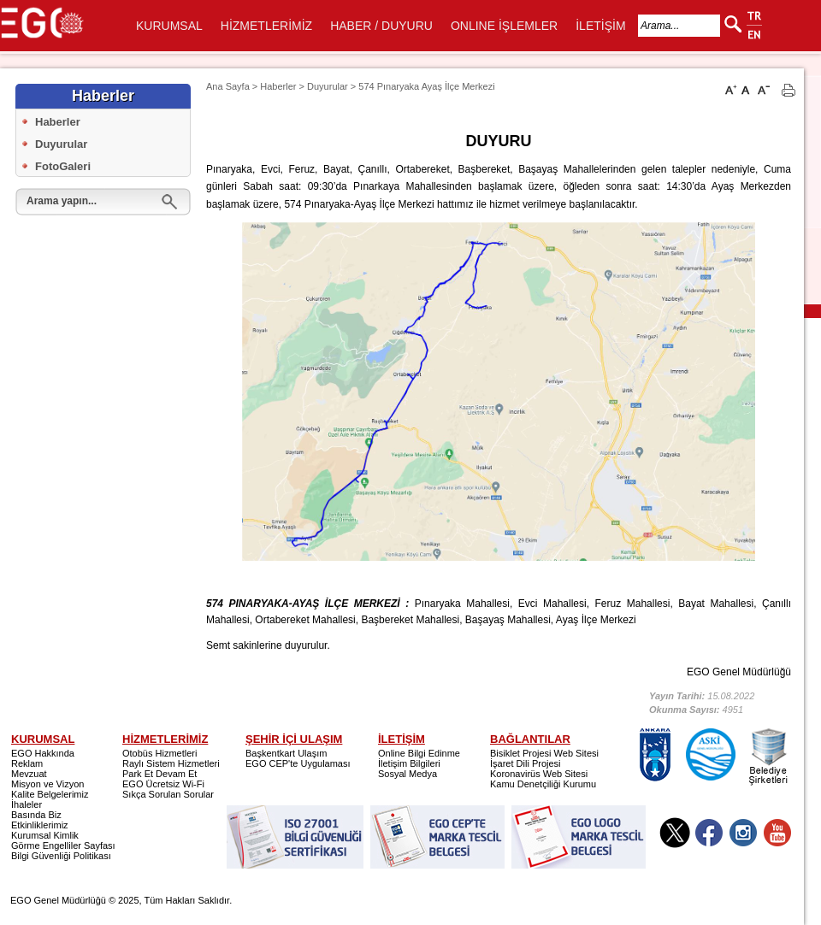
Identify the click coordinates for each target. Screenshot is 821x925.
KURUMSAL (169, 25)
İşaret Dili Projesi (525, 763)
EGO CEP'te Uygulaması (298, 763)
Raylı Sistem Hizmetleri (171, 763)
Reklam (27, 763)
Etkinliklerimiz (39, 825)
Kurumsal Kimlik (45, 835)
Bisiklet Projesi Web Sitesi (544, 753)
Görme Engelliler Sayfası (63, 845)
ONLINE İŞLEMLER (504, 25)
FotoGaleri (63, 166)
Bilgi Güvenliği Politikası (61, 856)
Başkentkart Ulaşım (286, 753)
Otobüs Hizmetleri (159, 753)
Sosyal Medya (407, 774)
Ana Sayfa (228, 86)
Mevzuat (29, 774)
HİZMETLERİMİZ (266, 25)
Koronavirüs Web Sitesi (539, 774)
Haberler (57, 121)
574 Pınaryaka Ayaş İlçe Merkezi (426, 86)
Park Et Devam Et (159, 774)
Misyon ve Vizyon (47, 784)
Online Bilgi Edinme (419, 753)
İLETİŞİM (600, 25)
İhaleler (26, 804)
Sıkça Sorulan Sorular (168, 794)
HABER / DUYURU (381, 25)
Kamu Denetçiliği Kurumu (543, 784)
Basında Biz (36, 815)
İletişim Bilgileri (409, 763)
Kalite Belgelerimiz (49, 794)
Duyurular (61, 144)
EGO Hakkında (42, 753)
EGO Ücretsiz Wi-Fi (163, 784)
